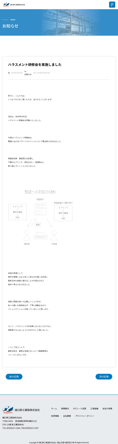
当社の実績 (107, 408)
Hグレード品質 (79, 408)
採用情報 (55, 415)
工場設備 (94, 408)
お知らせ (28, 74)
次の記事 (104, 376)
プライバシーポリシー (85, 415)
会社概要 (67, 415)
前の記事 (14, 376)
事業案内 (65, 408)
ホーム (54, 408)
